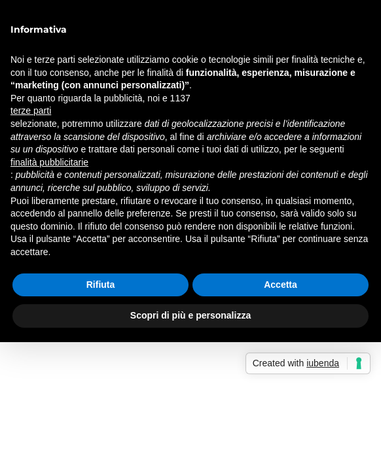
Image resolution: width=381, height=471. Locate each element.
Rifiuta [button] (100, 284)
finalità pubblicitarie (49, 162)
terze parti (30, 110)
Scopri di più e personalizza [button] (190, 315)
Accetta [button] (280, 284)
